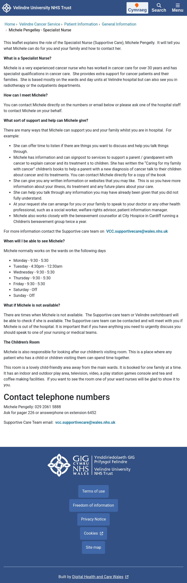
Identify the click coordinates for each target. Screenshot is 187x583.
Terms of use (93, 491)
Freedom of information (93, 505)
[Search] (159, 8)
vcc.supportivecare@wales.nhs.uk (85, 422)
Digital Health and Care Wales (97, 576)
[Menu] (177, 8)
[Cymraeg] (137, 8)
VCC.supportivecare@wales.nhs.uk (137, 231)
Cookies (91, 533)
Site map (93, 547)
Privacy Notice (93, 519)
